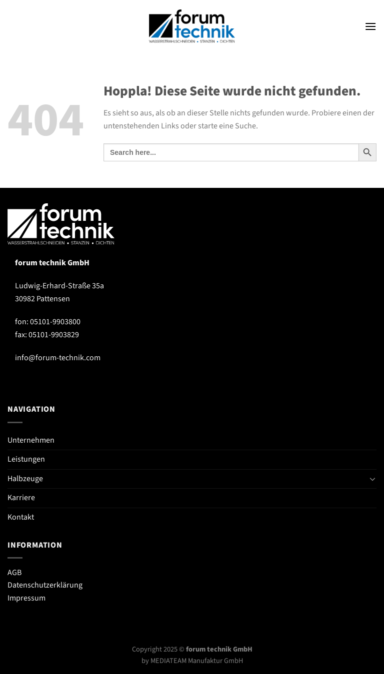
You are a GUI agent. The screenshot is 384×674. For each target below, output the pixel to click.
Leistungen (26, 459)
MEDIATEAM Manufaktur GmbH (196, 661)
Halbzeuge (25, 478)
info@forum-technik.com (57, 357)
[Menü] (370, 26)
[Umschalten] (372, 479)
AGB (15, 572)
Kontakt (21, 517)
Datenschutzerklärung (45, 585)
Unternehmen (31, 440)
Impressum (27, 598)
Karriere (21, 497)
